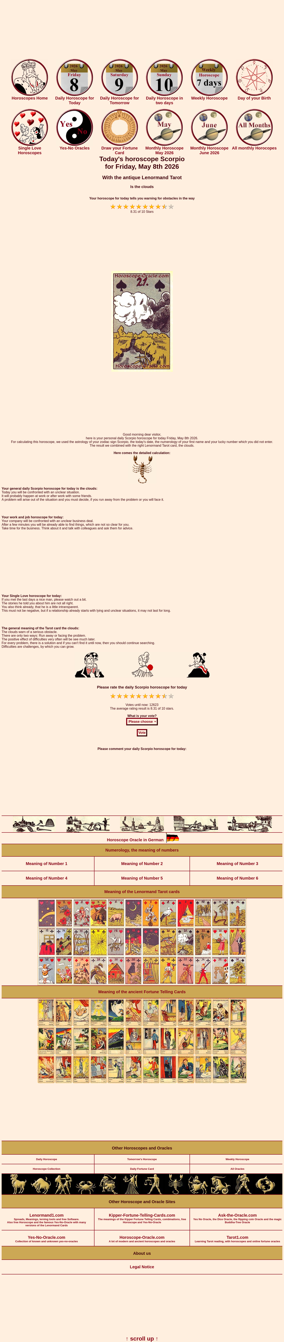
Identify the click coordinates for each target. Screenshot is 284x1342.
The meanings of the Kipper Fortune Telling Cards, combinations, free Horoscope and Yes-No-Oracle (142, 1216)
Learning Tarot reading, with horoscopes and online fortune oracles (237, 1236)
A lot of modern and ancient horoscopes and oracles (142, 1236)
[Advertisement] (142, 30)
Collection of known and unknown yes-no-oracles (46, 1236)
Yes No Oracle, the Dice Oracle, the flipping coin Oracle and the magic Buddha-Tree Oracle (237, 1216)
